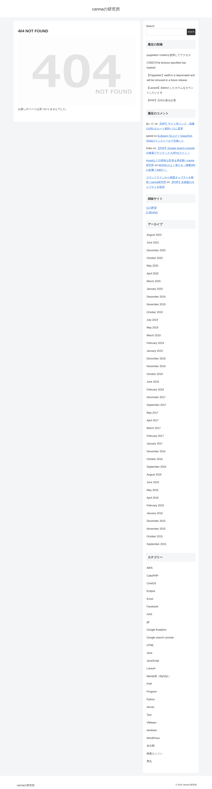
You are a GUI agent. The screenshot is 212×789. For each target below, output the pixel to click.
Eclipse (151, 591)
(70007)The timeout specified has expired (166, 65)
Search (150, 26)
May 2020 (152, 265)
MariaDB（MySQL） (159, 676)
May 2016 (152, 490)
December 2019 (156, 296)
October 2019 (155, 312)
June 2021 (153, 242)
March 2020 (154, 281)
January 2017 (155, 443)
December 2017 (156, 397)
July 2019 (152, 319)
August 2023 (154, 234)
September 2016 (156, 466)
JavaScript (153, 660)
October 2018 (155, 374)
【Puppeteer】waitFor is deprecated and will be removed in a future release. (171, 77)
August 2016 (154, 474)
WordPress (153, 738)
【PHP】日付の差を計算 (161, 100)
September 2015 (156, 544)
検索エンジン (155, 753)
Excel (150, 598)
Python (151, 699)
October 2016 (155, 459)
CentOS (151, 583)
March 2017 (154, 428)
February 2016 (155, 505)
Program (152, 691)
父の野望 (151, 207)
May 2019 (152, 327)
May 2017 (152, 412)
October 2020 (155, 258)
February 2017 (155, 435)
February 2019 (155, 343)
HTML (150, 645)
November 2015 (156, 528)
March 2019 (154, 335)
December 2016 (156, 451)
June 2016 (153, 482)
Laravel (151, 668)
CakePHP (152, 575)
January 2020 (155, 288)
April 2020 (153, 273)
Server (150, 707)
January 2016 (155, 513)
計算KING (152, 212)
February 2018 (155, 389)
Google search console (160, 637)
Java (149, 652)
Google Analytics (156, 629)
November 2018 (156, 366)
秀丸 (149, 761)
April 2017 (153, 420)
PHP (149, 683)
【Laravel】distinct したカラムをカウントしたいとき (170, 90)
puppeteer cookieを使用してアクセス (169, 55)
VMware (151, 722)
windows (152, 730)
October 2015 (155, 536)
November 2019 (156, 304)
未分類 (151, 745)
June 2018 (153, 381)
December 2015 (156, 520)
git (148, 622)
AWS (150, 567)
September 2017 (156, 404)
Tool (149, 714)
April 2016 (153, 497)
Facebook (152, 606)
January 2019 (155, 350)
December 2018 (156, 358)
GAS (149, 614)
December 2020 (156, 250)
